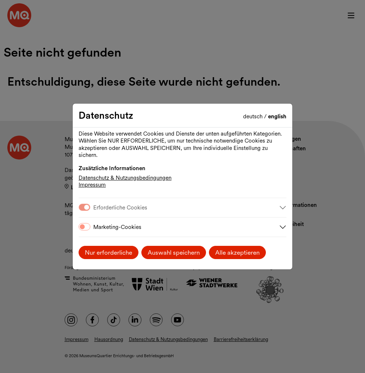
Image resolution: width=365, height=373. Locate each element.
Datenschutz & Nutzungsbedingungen (125, 178)
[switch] (84, 226)
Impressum (92, 185)
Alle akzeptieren (237, 252)
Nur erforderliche (108, 252)
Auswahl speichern (174, 252)
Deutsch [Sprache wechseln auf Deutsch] (253, 116)
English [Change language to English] (277, 116)
